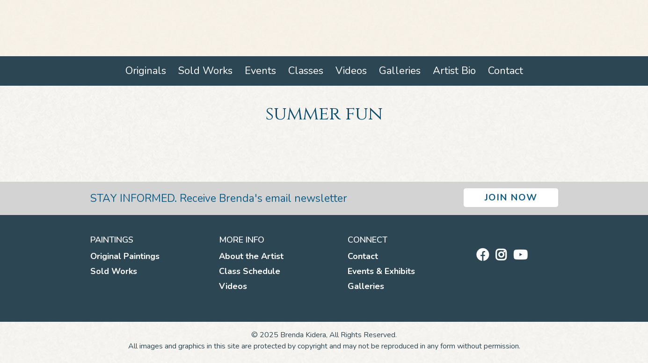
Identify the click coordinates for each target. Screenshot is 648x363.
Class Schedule (249, 271)
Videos (351, 71)
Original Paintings (125, 256)
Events (260, 71)
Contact (505, 71)
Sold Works (205, 71)
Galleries (400, 71)
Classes (305, 71)
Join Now (511, 197)
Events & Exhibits (381, 271)
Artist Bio (454, 71)
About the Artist (251, 256)
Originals (145, 71)
